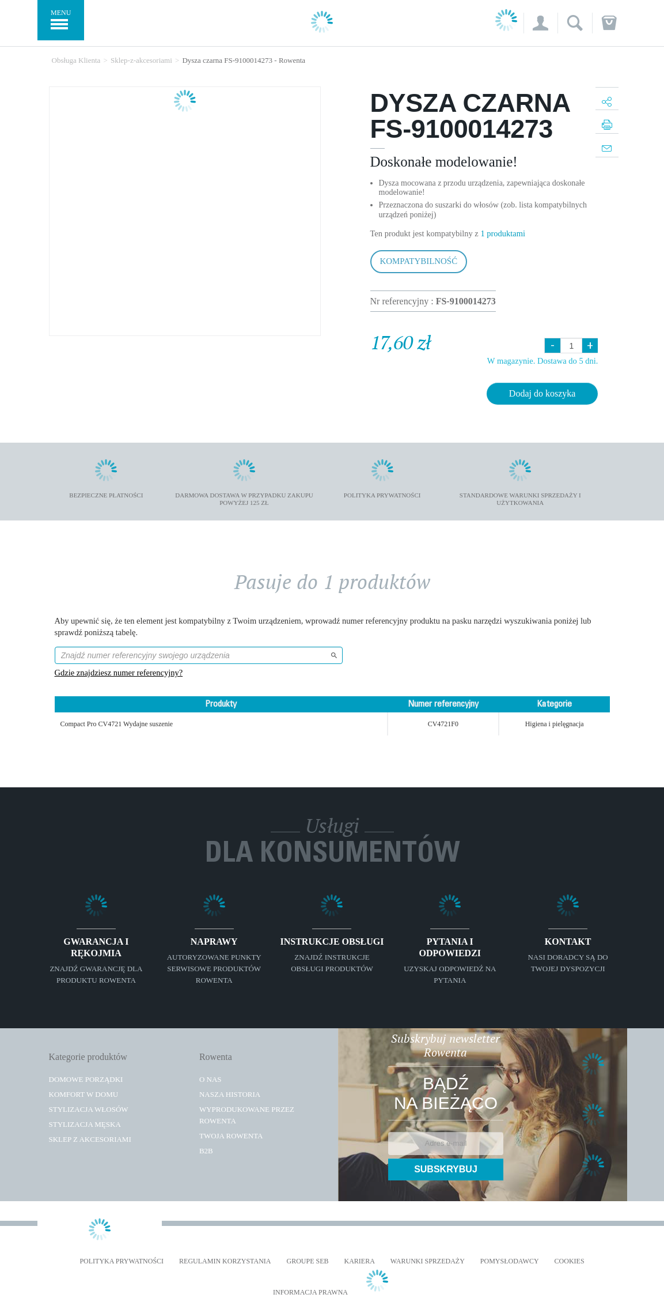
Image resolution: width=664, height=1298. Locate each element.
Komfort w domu (84, 1094)
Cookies (570, 1261)
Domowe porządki (86, 1079)
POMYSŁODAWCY (509, 1261)
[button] (540, 23)
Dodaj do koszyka (542, 393)
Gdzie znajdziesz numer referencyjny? (119, 672)
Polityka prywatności (121, 1261)
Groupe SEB (307, 1261)
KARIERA (359, 1261)
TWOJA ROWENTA (231, 1135)
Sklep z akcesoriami (90, 1139)
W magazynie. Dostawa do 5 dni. (542, 360)
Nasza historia (229, 1094)
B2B (206, 1150)
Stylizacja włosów (88, 1109)
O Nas (210, 1079)
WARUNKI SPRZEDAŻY (427, 1261)
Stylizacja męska (85, 1124)
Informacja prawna (310, 1292)
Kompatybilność (419, 261)
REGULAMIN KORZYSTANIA (225, 1261)
